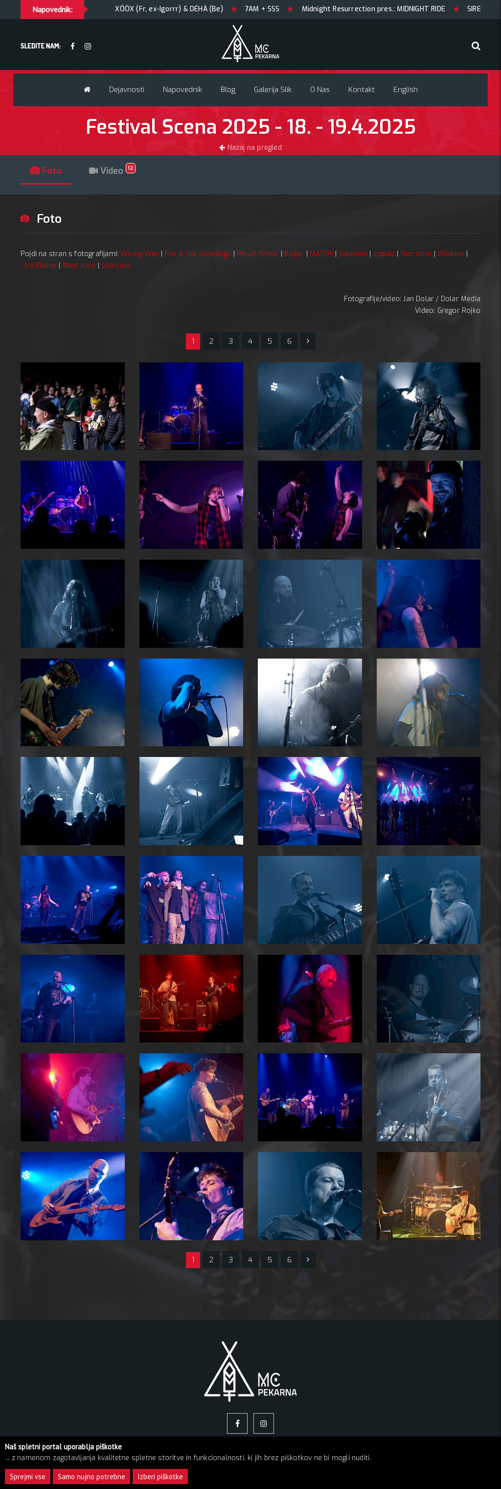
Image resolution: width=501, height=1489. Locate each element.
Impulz (384, 254)
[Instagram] (88, 47)
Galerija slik (273, 90)
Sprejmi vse (28, 1476)
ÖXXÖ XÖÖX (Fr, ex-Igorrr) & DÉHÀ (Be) (194, 9)
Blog (228, 90)
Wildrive (450, 254)
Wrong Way (139, 254)
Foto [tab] (46, 171)
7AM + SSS (298, 9)
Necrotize (416, 254)
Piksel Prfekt (258, 254)
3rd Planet (40, 265)
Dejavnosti (126, 90)
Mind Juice (79, 265)
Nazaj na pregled (250, 147)
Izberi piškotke (160, 1476)
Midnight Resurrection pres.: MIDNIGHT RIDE (408, 9)
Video (112, 171)
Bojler (294, 254)
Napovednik (182, 90)
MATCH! (321, 254)
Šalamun (353, 254)
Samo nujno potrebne (91, 1476)
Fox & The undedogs (198, 254)
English (405, 90)
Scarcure (116, 265)
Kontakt (361, 90)
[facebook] (72, 47)
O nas (320, 90)
